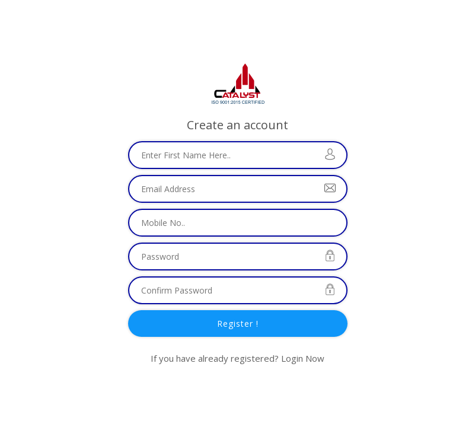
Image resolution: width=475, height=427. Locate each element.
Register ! (238, 323)
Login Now (302, 358)
